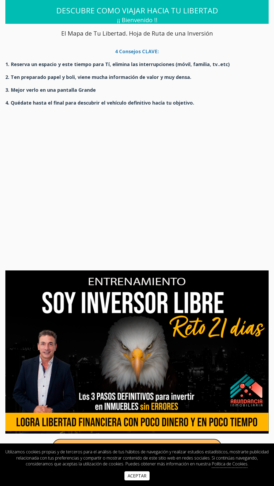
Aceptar (137, 476)
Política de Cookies (230, 464)
